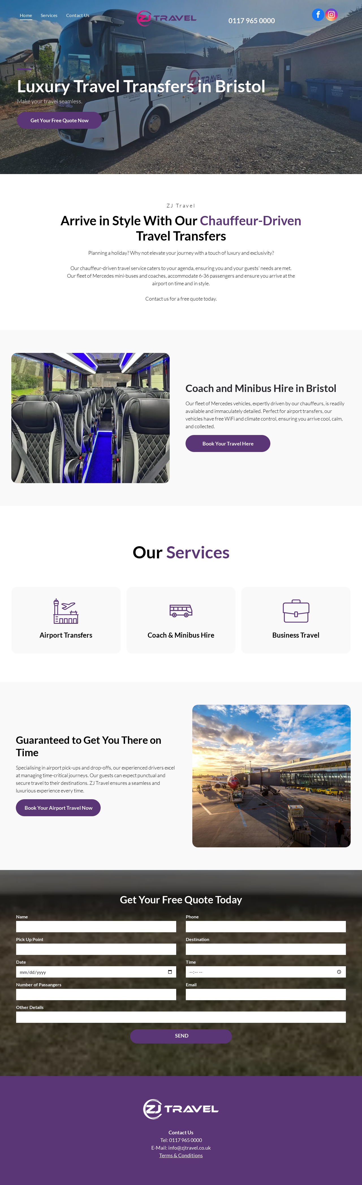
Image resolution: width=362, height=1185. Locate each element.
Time (191, 962)
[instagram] (331, 15)
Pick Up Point (29, 939)
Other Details (30, 1007)
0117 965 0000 (185, 1140)
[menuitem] (26, 15)
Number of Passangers (38, 984)
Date (21, 962)
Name (22, 916)
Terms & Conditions (181, 1155)
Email (191, 984)
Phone (192, 916)
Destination (197, 939)
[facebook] (318, 15)
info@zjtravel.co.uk (189, 1148)
